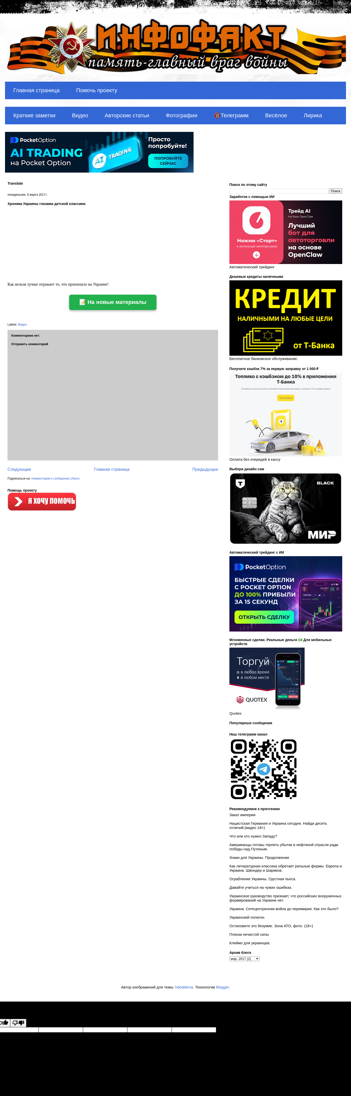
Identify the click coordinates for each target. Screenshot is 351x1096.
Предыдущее (205, 469)
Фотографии (181, 115)
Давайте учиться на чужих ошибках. (260, 887)
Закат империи (242, 815)
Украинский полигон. (247, 917)
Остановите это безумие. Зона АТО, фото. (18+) (271, 926)
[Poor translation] (18, 1023)
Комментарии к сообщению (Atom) (55, 478)
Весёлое (276, 115)
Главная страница (36, 90)
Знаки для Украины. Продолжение (259, 857)
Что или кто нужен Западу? (253, 836)
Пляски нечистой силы (249, 934)
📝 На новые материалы (112, 302)
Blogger (222, 987)
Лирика (313, 115)
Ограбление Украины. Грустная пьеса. (262, 879)
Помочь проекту (96, 90)
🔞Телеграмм (231, 115)
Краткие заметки (34, 115)
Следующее (19, 469)
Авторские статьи (127, 115)
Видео (80, 115)
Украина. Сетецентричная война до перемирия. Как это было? (283, 909)
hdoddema (184, 987)
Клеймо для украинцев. (249, 943)
